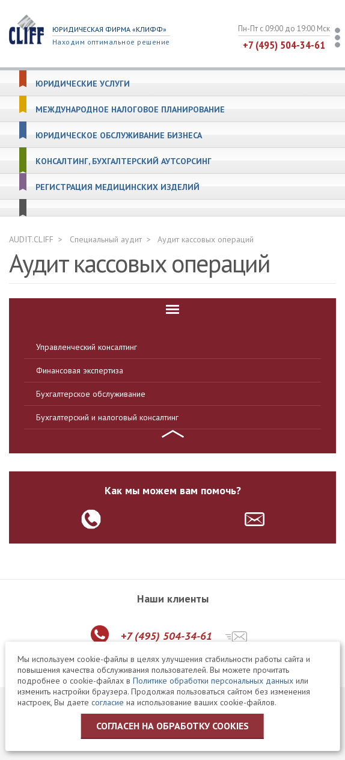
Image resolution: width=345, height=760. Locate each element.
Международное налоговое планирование (130, 109)
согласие (107, 702)
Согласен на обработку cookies (172, 726)
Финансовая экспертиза (79, 370)
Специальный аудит (106, 239)
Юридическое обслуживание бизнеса (118, 135)
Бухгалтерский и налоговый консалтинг (107, 417)
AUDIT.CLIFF (31, 239)
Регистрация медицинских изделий (117, 187)
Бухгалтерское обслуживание (90, 393)
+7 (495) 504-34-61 (284, 45)
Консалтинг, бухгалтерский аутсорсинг (123, 161)
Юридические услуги (82, 83)
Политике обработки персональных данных (213, 680)
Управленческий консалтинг (86, 347)
